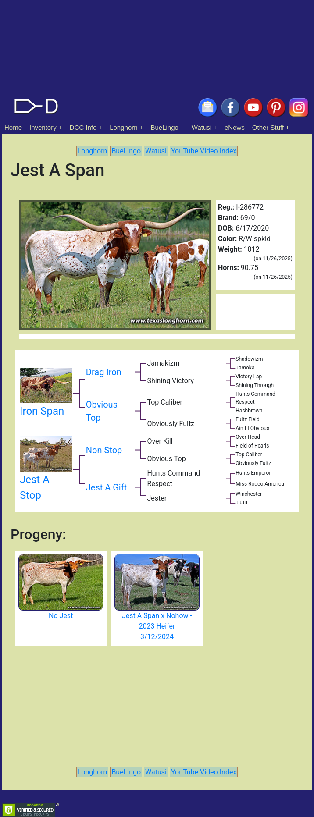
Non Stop (104, 450)
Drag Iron (103, 372)
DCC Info (83, 127)
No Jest (61, 615)
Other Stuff (268, 127)
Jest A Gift (106, 487)
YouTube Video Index (203, 151)
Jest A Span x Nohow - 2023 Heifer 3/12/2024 (157, 626)
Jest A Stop (46, 474)
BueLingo (164, 127)
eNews (235, 127)
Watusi (201, 127)
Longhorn (123, 127)
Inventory (43, 127)
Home (13, 127)
